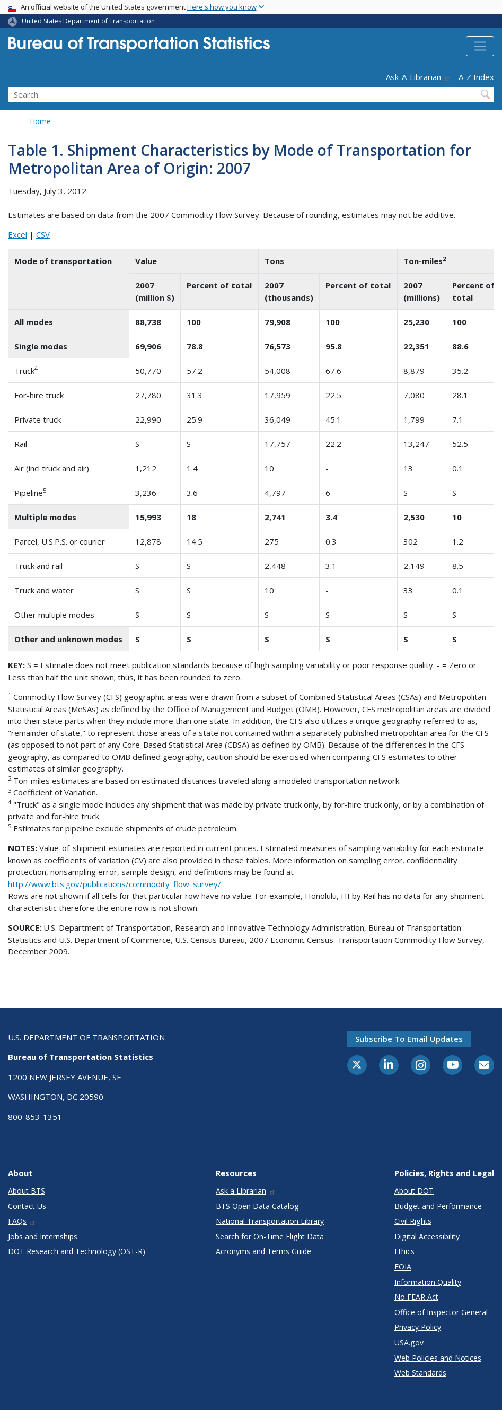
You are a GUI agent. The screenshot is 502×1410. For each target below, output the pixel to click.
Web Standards (420, 1373)
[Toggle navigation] (480, 46)
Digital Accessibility (427, 1236)
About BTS (26, 1191)
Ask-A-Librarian (418, 77)
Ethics (404, 1251)
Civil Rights (412, 1221)
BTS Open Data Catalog (257, 1206)
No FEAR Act (416, 1297)
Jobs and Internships (42, 1236)
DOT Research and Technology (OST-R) (76, 1251)
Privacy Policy (417, 1327)
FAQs (22, 1221)
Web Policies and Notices (437, 1358)
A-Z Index (476, 77)
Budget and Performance (438, 1206)
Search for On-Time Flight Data (270, 1236)
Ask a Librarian (246, 1191)
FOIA (402, 1267)
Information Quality (427, 1282)
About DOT (414, 1191)
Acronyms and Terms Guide (263, 1251)
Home (40, 121)
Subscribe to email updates (409, 1039)
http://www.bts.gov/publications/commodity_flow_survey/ (114, 884)
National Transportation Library (270, 1221)
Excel (17, 234)
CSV (43, 234)
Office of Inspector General (441, 1312)
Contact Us (27, 1206)
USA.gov (409, 1342)
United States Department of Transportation (88, 20)
